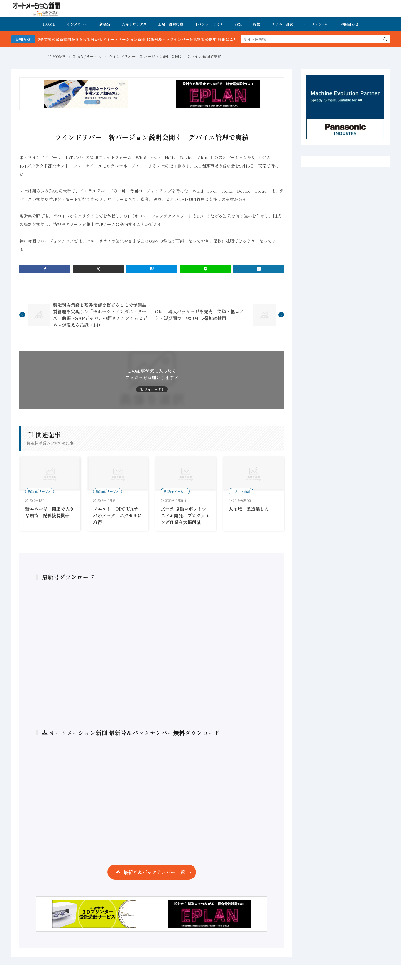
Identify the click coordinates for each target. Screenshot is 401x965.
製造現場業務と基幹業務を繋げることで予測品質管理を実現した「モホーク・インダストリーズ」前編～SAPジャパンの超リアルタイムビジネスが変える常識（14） (100, 314)
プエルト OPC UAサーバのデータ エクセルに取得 (118, 515)
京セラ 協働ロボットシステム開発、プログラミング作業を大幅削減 (185, 515)
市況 (238, 24)
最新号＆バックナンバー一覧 (154, 871)
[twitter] (98, 269)
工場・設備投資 (170, 24)
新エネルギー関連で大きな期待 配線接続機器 (49, 512)
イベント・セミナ (208, 24)
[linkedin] (258, 269)
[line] (205, 269)
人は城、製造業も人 (249, 508)
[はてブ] (151, 269)
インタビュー (77, 24)
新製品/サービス (87, 56)
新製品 (104, 24)
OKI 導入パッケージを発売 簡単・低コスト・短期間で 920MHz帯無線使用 (199, 314)
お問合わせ (350, 24)
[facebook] (44, 269)
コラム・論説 (282, 24)
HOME (49, 24)
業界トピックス (134, 24)
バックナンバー (316, 24)
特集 (256, 24)
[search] (385, 39)
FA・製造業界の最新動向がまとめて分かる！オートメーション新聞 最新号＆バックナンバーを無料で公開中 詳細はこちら (146, 39)
